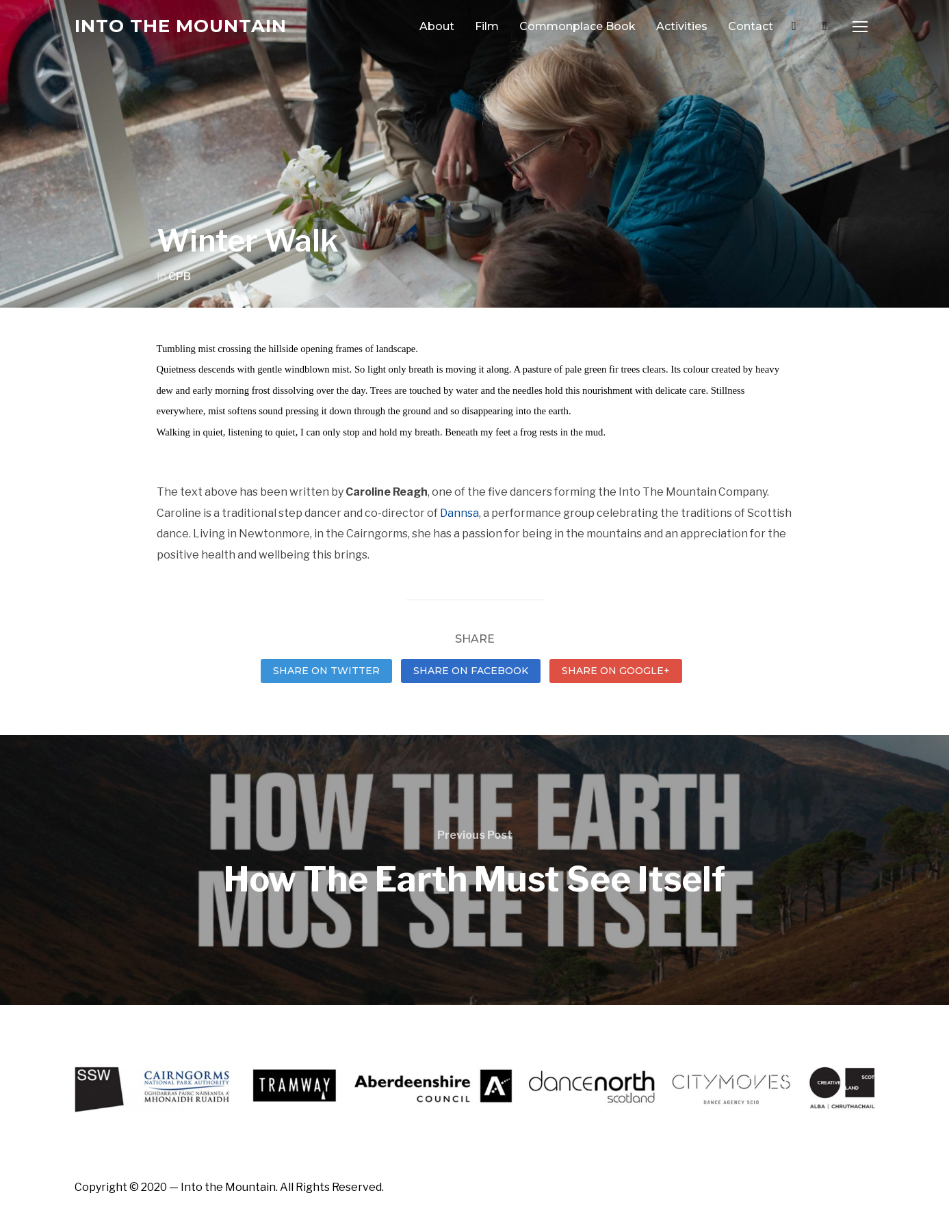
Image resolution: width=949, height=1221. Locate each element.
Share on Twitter (326, 671)
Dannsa (459, 513)
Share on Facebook (470, 671)
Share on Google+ (616, 671)
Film (487, 26)
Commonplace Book (577, 26)
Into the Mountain (181, 26)
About (436, 26)
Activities (681, 26)
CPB (179, 276)
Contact (750, 26)
